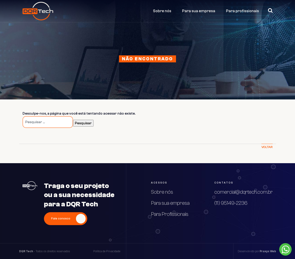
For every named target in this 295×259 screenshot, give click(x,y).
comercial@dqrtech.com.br (243, 192)
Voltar (267, 147)
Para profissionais (242, 11)
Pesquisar (268, 10)
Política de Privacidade (106, 251)
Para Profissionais (169, 214)
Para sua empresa (198, 11)
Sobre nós (162, 11)
